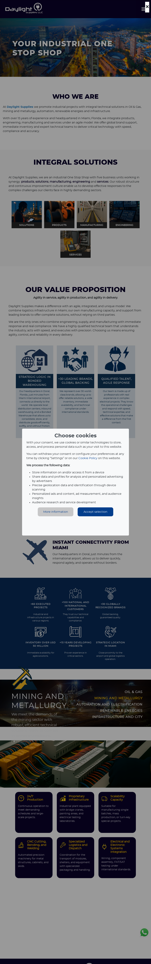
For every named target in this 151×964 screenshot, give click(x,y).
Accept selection (95, 511)
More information (55, 511)
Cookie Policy (87, 458)
